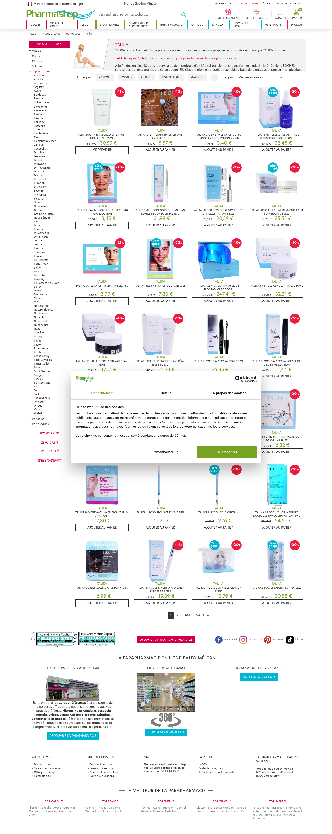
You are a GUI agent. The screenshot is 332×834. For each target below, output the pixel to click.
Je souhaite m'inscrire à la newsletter (166, 640)
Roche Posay (41, 356)
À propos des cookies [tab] (229, 393)
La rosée (39, 275)
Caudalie (39, 126)
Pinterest (274, 639)
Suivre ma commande (47, 768)
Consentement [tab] (102, 393)
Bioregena (40, 106)
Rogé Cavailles (43, 360)
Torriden (39, 402)
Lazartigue (40, 279)
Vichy (37, 409)
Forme (125, 77)
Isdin (37, 225)
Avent (156, 807)
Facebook (226, 639)
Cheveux (38, 61)
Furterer (39, 198)
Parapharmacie (171, 24)
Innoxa (38, 221)
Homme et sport (241, 24)
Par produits (40, 424)
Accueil (33, 33)
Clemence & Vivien (45, 141)
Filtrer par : (85, 77)
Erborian (39, 183)
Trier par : (228, 77)
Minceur (218, 24)
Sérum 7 (39, 379)
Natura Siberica (44, 309)
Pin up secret (42, 348)
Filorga (41, 194)
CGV (204, 764)
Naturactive (293, 807)
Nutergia (289, 815)
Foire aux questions (102, 776)
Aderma (39, 75)
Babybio (167, 807)
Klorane (39, 248)
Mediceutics (41, 294)
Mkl (36, 302)
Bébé (85, 24)
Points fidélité (42, 776)
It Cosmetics (41, 233)
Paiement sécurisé (101, 764)
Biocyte (201, 807)
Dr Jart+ (39, 171)
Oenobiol (241, 807)
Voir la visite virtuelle (166, 732)
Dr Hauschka (42, 167)
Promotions (49, 434)
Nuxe (37, 328)
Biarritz (38, 98)
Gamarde (40, 206)
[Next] (196, 615)
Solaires (37, 66)
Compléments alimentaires (139, 24)
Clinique (39, 145)
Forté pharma (261, 807)
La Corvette (41, 260)
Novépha (39, 317)
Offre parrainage (44, 772)
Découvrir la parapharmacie (73, 736)
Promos (296, 24)
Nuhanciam (41, 325)
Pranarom (258, 818)
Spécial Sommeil (249, 3)
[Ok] (185, 14)
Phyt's (123, 811)
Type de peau (171, 77)
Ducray (38, 175)
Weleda (39, 413)
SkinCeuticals (42, 382)
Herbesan (278, 807)
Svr (36, 386)
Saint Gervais (42, 371)
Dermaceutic (41, 156)
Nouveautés (224, 3)
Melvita (38, 298)
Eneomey (51, 811)
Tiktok (294, 639)
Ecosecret (40, 179)
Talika (37, 394)
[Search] (138, 14)
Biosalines (40, 110)
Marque (197, 77)
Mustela (146, 811)
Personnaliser (165, 452)
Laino (37, 267)
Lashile (223, 811)
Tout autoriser (226, 452)
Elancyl (234, 811)
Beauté (36, 24)
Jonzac (38, 240)
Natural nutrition (262, 811)
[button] (280, 14)
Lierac (38, 287)
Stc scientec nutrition (221, 807)
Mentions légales (212, 768)
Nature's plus (273, 815)
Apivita (38, 79)
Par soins (38, 419)
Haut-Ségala (42, 217)
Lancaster (40, 271)
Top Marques (72, 33)
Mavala (38, 290)
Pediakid (170, 811)
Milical (202, 811)
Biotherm (39, 114)
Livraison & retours (101, 768)
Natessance (41, 306)
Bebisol (181, 807)
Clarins (38, 137)
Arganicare (41, 83)
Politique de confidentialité (218, 772)
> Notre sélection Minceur (139, 3)
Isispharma (41, 229)
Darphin (39, 152)
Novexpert (40, 321)
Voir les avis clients (259, 677)
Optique (197, 24)
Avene (38, 91)
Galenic (38, 202)
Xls (242, 811)
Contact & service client (104, 772)
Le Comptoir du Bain (46, 283)
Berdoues (40, 94)
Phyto (37, 344)
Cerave (38, 129)
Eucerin (38, 190)
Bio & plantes (109, 24)
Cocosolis (40, 148)
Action (104, 77)
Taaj (36, 390)
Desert (38, 160)
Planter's (39, 352)
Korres (41, 252)
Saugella (39, 375)
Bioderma (43, 102)
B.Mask (38, 118)
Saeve (37, 367)
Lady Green (41, 264)
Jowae (38, 244)
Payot (37, 341)
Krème (38, 256)
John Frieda (41, 237)
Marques (291, 3)
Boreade (39, 122)
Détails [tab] (166, 393)
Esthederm (40, 187)
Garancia (39, 210)
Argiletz (39, 87)
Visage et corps (56, 24)
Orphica (39, 332)
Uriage (38, 405)
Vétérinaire (273, 24)
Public (146, 77)
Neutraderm (41, 313)
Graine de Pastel (44, 214)
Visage (36, 51)
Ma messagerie (43, 764)
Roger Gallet (41, 363)
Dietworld (40, 164)
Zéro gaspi (49, 443)
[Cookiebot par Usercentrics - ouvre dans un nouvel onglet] (238, 379)
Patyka (41, 336)
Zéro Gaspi (273, 3)
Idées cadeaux (49, 461)
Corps (36, 56)
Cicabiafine (41, 133)
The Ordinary (42, 398)
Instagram (250, 639)
